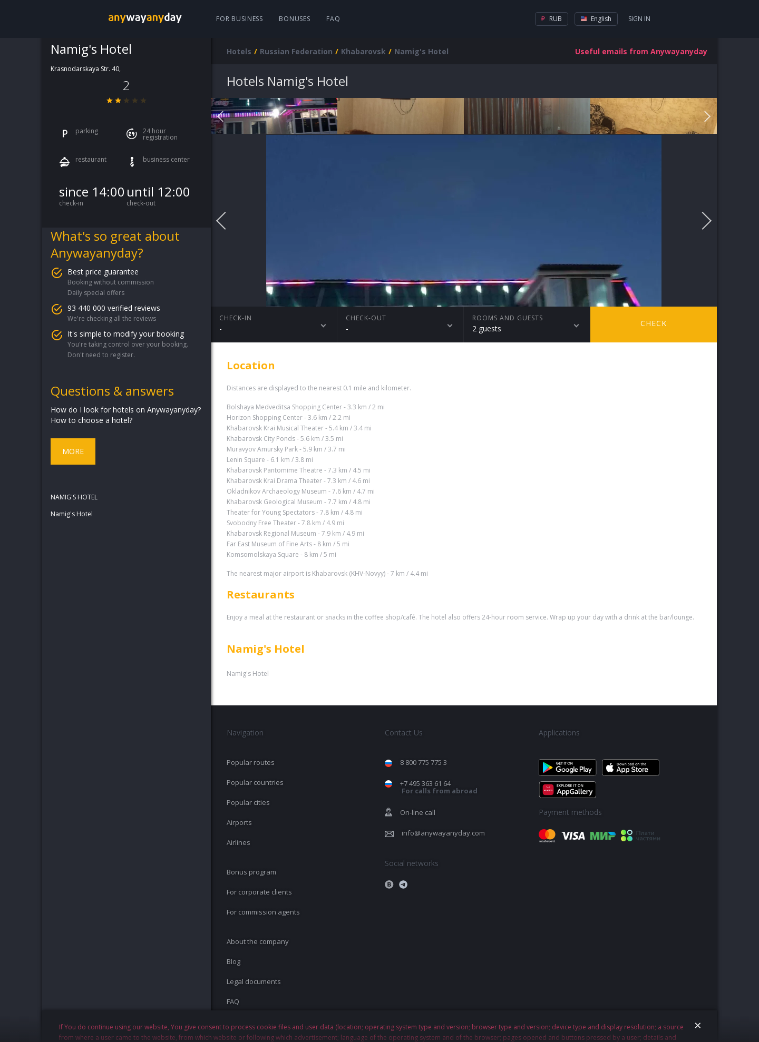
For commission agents (263, 912)
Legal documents (254, 981)
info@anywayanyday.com (443, 833)
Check (653, 323)
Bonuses (294, 18)
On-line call (417, 812)
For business (239, 18)
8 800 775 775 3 (423, 762)
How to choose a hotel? (91, 420)
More (73, 451)
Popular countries (255, 782)
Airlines (238, 842)
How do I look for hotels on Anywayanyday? (126, 410)
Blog (233, 961)
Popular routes (251, 762)
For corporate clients (259, 892)
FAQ (333, 18)
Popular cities (248, 802)
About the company (258, 941)
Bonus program (251, 872)
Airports (239, 822)
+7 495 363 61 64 (439, 787)
